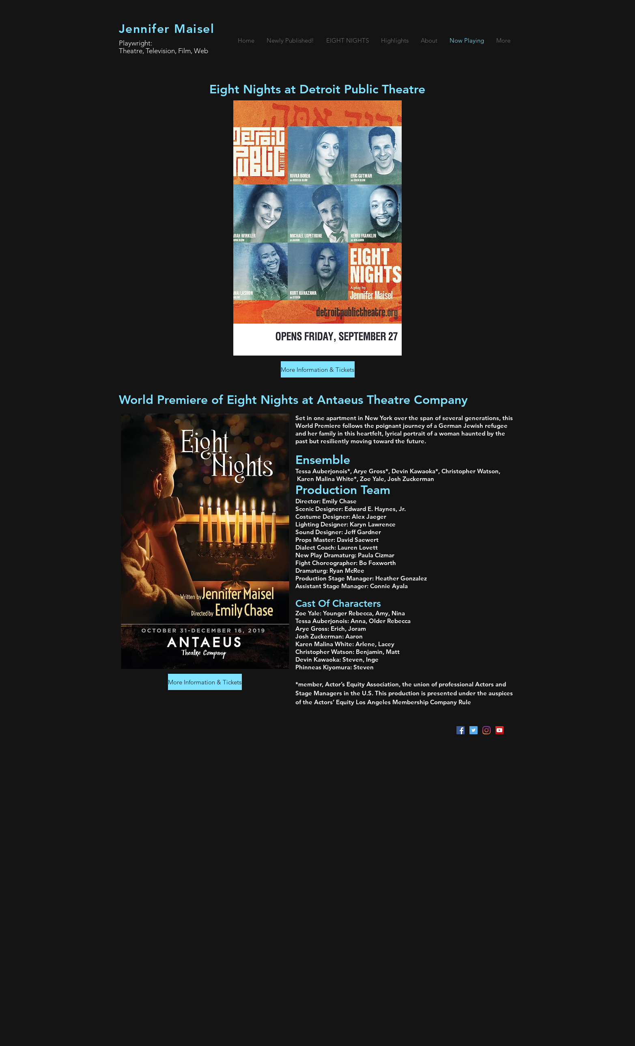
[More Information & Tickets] (318, 369)
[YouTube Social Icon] (499, 730)
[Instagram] (486, 730)
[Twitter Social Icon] (473, 730)
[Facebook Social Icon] (460, 730)
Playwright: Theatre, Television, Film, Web (163, 47)
